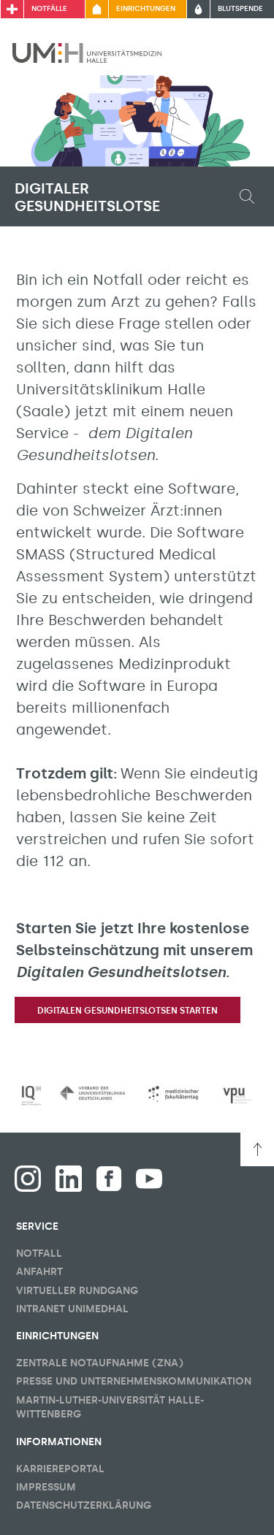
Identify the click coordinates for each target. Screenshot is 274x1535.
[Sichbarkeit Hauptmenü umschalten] (242, 52)
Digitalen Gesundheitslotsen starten (127, 1011)
